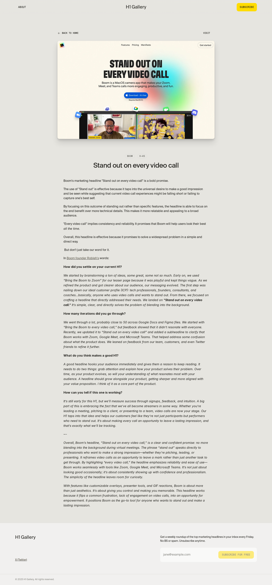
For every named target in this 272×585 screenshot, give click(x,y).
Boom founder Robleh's (83, 258)
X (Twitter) (21, 560)
